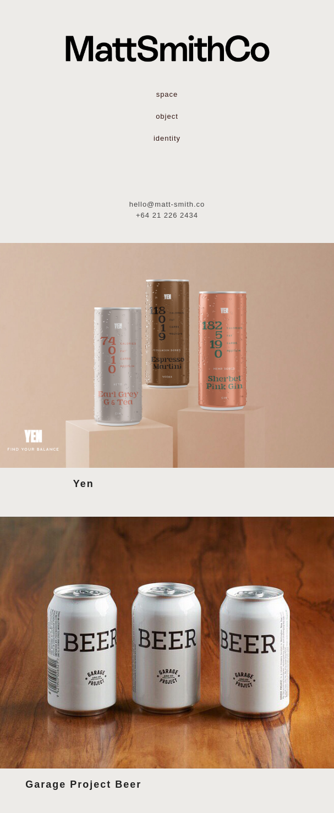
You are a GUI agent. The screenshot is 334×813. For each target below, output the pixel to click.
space (167, 94)
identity (167, 138)
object (167, 116)
